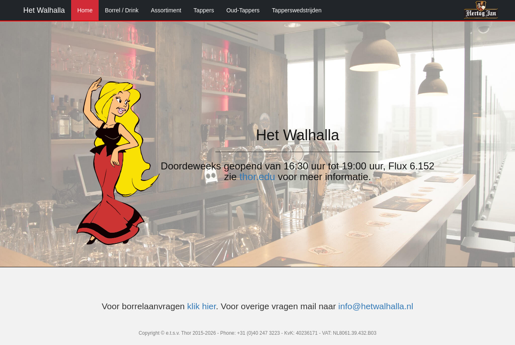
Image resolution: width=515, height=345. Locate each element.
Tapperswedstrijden (297, 10)
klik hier (201, 306)
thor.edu (257, 176)
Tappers (204, 10)
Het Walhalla (44, 10)
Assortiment (166, 10)
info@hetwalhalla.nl (375, 306)
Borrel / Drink (122, 10)
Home (84, 10)
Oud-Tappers (243, 10)
